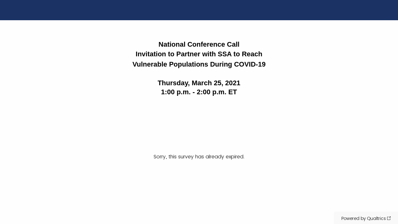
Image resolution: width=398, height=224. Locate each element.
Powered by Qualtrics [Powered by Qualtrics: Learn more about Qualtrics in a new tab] (363, 218)
